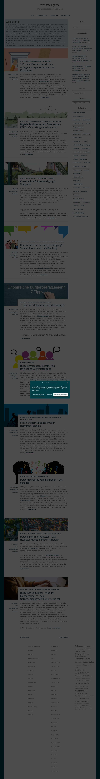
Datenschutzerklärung (62, 387)
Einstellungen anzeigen (60, 395)
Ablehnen (49, 395)
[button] (67, 383)
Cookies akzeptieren (38, 395)
